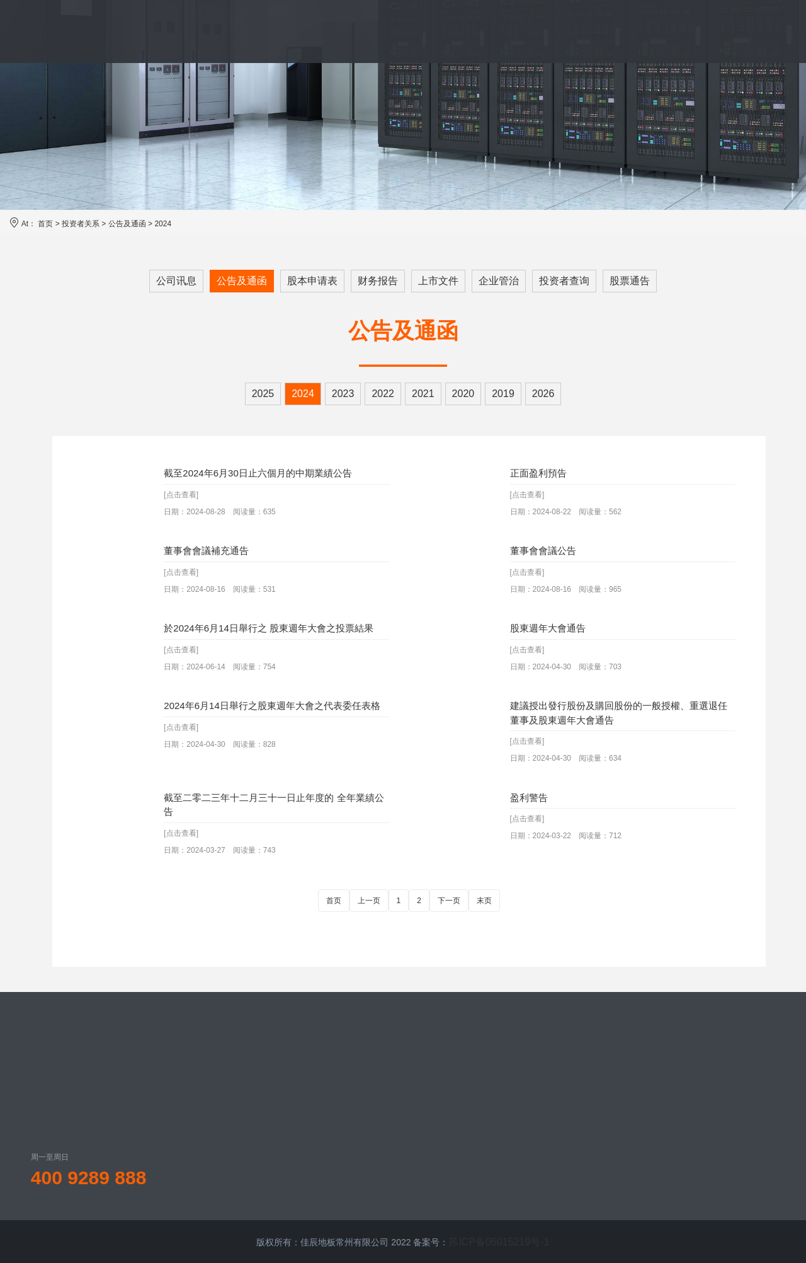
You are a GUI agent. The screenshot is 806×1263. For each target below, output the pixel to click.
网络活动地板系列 (403, 1073)
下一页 (449, 900)
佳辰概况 (302, 1073)
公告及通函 (127, 223)
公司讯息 (176, 280)
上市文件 (438, 280)
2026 (543, 393)
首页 (160, 31)
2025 (263, 393)
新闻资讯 (516, 31)
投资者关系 (594, 31)
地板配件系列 (394, 1138)
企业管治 (499, 280)
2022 (383, 393)
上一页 (369, 900)
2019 (503, 393)
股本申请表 (312, 280)
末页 (484, 900)
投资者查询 (564, 280)
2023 (343, 393)
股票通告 (630, 280)
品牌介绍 (223, 31)
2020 (463, 393)
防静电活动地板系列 (408, 1095)
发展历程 (302, 1095)
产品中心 (296, 31)
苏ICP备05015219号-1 (498, 1240)
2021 (423, 393)
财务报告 (378, 280)
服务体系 (369, 31)
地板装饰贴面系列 (403, 1116)
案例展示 (443, 31)
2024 (162, 223)
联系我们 (672, 31)
